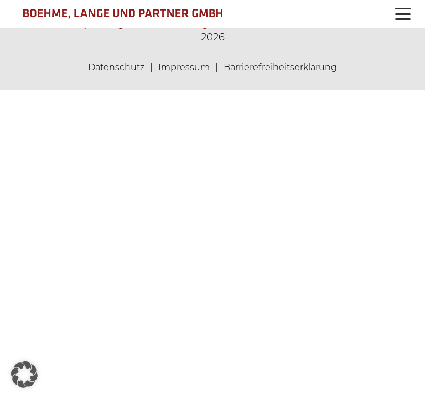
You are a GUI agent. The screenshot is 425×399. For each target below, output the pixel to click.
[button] (403, 14)
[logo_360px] (153, 14)
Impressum (184, 67)
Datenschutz (116, 67)
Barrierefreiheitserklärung (280, 67)
